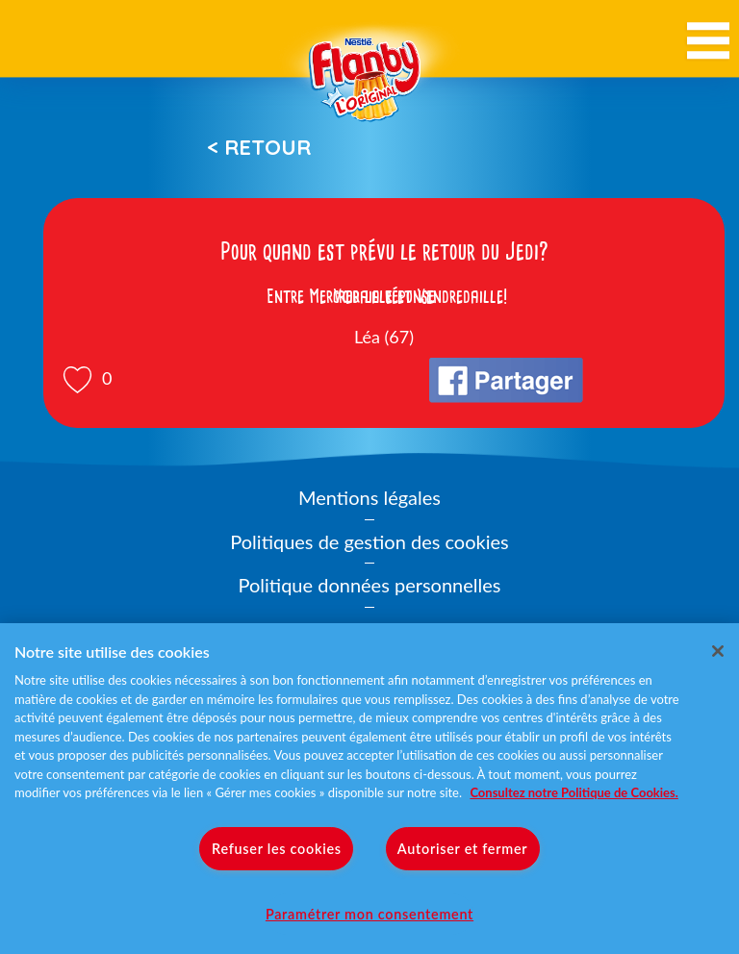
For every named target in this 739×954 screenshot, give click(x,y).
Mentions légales (369, 497)
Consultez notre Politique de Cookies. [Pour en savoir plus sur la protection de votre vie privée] (573, 792)
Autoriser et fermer (462, 849)
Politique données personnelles (370, 584)
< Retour (259, 147)
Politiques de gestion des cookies (369, 541)
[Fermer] (718, 651)
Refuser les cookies (277, 849)
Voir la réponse (384, 296)
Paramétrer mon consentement (369, 914)
